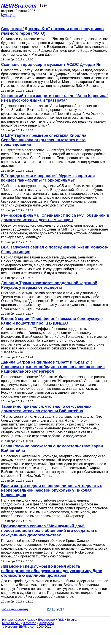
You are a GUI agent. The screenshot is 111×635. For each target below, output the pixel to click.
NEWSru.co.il (11, 623)
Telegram (73, 619)
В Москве (29, 623)
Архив (31, 619)
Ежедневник (46, 619)
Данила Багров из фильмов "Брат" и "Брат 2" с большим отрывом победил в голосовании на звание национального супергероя (53, 367)
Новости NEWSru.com (20, 626)
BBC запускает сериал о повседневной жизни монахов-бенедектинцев (54, 249)
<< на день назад (15, 609)
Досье (19, 619)
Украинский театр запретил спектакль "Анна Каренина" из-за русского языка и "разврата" (54, 98)
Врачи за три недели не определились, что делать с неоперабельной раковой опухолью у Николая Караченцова (51, 490)
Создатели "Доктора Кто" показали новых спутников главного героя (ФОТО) (52, 31)
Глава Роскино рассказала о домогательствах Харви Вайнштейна (52, 448)
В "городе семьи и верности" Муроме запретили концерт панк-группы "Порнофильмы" (48, 178)
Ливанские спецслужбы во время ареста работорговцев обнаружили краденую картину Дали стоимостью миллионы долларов (51, 571)
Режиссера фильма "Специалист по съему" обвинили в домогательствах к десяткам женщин (55, 217)
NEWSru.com (19, 5)
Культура (8, 15)
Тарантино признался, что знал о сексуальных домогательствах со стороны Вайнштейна (46, 408)
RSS (61, 619)
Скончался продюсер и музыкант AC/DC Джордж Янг (52, 64)
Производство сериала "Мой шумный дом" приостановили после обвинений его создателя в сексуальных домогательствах (49, 530)
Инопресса (46, 623)
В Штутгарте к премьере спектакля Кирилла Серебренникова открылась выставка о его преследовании (43, 140)
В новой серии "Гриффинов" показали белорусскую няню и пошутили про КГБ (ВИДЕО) (52, 321)
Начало (7, 619)
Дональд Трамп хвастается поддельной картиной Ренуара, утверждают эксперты (49, 285)
